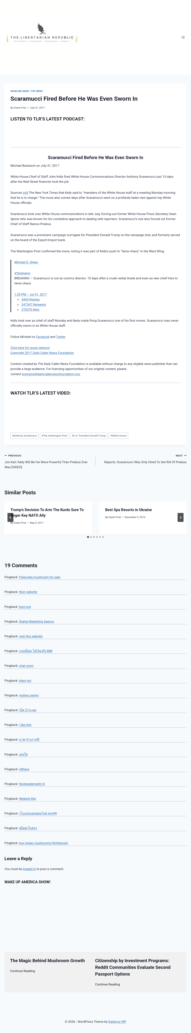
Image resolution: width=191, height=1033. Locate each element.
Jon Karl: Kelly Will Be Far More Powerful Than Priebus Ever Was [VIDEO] (48, 461)
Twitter (60, 337)
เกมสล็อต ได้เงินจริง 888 (35, 651)
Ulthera (24, 769)
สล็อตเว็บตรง (28, 828)
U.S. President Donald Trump (89, 435)
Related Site (27, 798)
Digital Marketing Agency (36, 621)
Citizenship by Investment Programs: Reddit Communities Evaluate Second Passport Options (132, 967)
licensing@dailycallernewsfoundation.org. (51, 374)
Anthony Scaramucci (24, 435)
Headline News (19, 91)
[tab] (88, 537)
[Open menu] (183, 37)
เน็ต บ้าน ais (27, 710)
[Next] (181, 517)
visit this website (31, 636)
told (25, 192)
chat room (26, 666)
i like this (25, 725)
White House (118, 435)
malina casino (29, 695)
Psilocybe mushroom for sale (39, 577)
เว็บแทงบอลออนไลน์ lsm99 (38, 813)
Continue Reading (22, 971)
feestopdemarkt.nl (32, 784)
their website (28, 592)
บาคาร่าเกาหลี (29, 739)
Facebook (42, 337)
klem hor (25, 680)
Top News (37, 91)
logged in (29, 869)
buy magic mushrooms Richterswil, (43, 843)
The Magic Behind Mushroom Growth (47, 960)
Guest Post (20, 107)
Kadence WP (117, 1021)
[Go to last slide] (10, 517)
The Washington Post (54, 435)
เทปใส (23, 754)
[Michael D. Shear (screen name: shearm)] (26, 262)
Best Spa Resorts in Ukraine (128, 510)
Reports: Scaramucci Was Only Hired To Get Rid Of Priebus (143, 458)
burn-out (25, 607)
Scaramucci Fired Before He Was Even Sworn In (95, 157)
